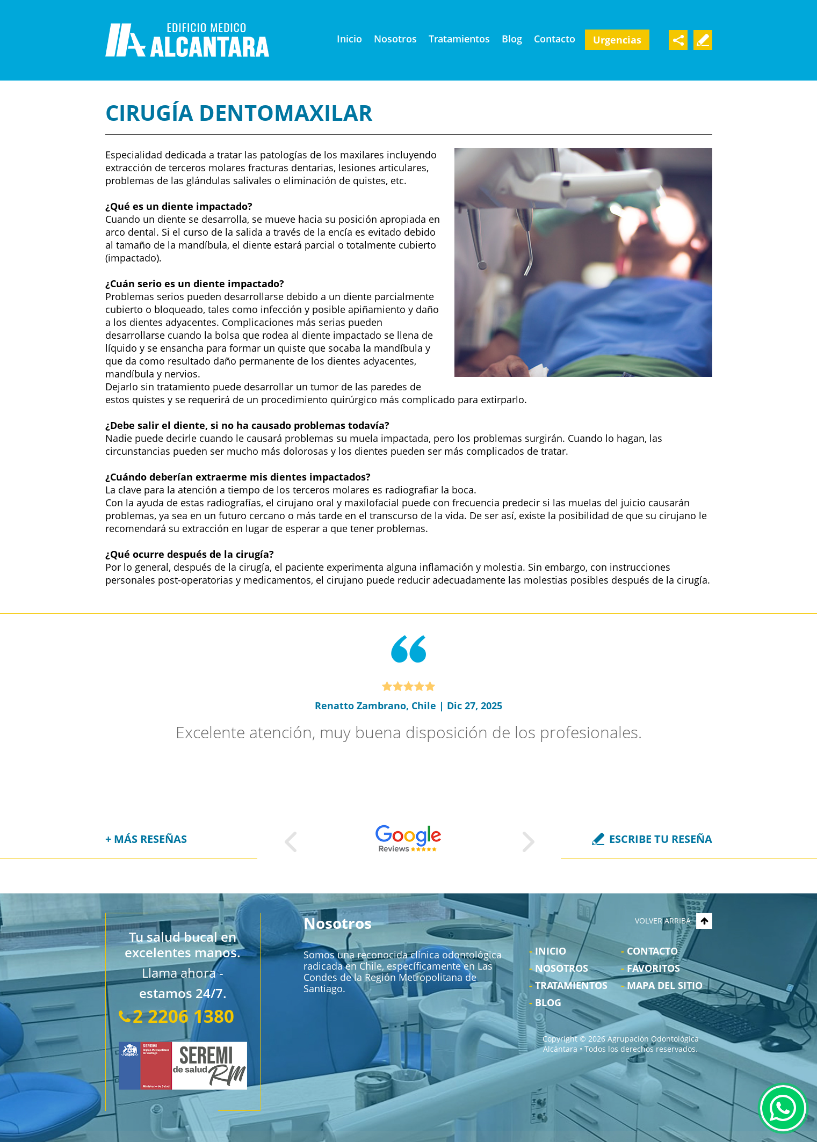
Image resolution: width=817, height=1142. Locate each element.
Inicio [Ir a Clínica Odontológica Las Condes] (349, 38)
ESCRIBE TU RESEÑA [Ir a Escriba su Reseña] (660, 839)
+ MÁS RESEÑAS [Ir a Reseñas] (146, 839)
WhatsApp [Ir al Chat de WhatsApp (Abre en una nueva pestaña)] (783, 1108)
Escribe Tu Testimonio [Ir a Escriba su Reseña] (702, 40)
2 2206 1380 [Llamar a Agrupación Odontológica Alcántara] (183, 1016)
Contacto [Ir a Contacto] (554, 38)
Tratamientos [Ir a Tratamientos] (459, 38)
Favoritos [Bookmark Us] (653, 968)
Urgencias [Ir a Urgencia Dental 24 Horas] (617, 39)
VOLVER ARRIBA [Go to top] (673, 920)
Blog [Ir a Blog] (512, 38)
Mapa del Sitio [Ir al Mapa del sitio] (665, 985)
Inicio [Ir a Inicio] (550, 950)
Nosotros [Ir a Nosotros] (395, 38)
